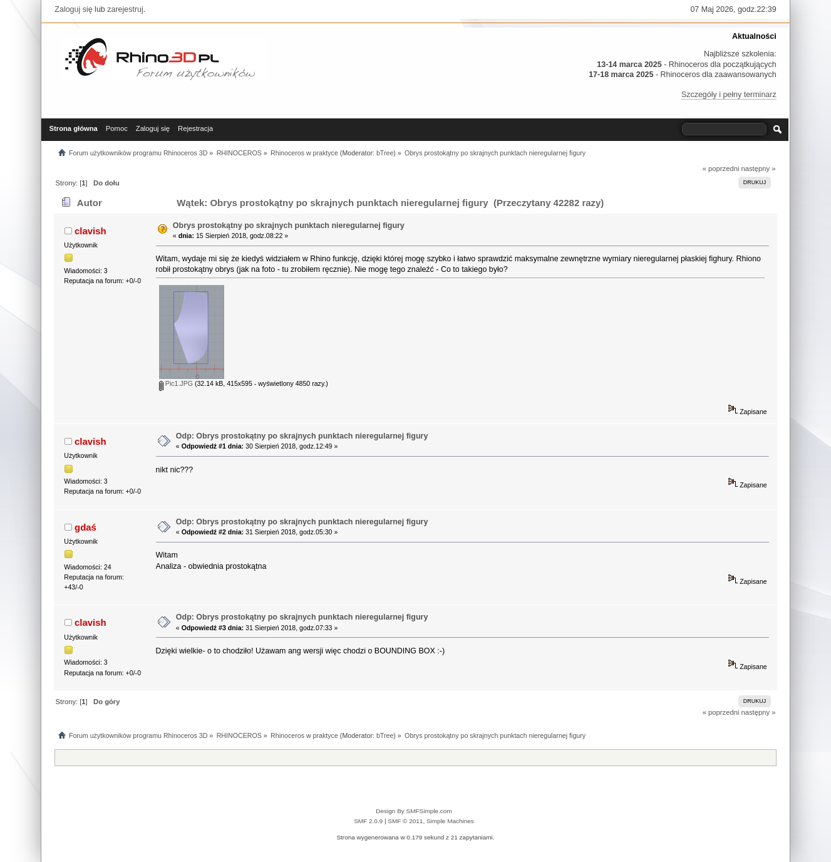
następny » (758, 168)
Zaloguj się (73, 9)
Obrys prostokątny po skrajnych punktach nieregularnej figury (289, 225)
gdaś (85, 527)
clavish (90, 231)
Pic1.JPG (176, 383)
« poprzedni (721, 168)
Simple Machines (450, 821)
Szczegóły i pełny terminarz (729, 94)
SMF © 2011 (405, 821)
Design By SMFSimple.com (414, 810)
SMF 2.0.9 (368, 821)
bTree (384, 153)
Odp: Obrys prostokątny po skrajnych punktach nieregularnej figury (302, 436)
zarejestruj (125, 9)
